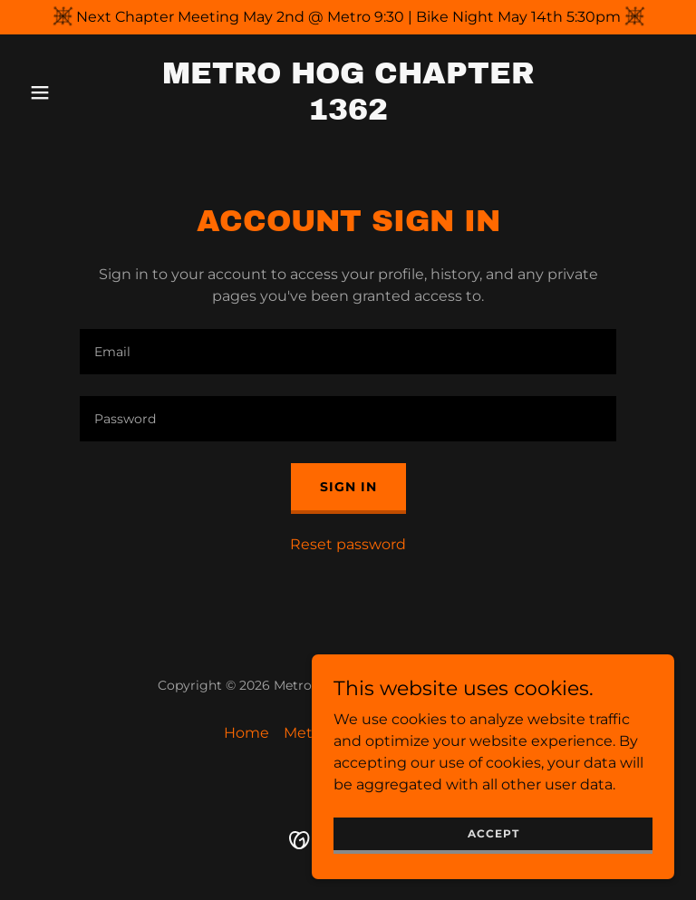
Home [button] (246, 732)
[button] (71, 92)
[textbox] (348, 351)
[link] (348, 114)
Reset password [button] (348, 544)
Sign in (348, 487)
